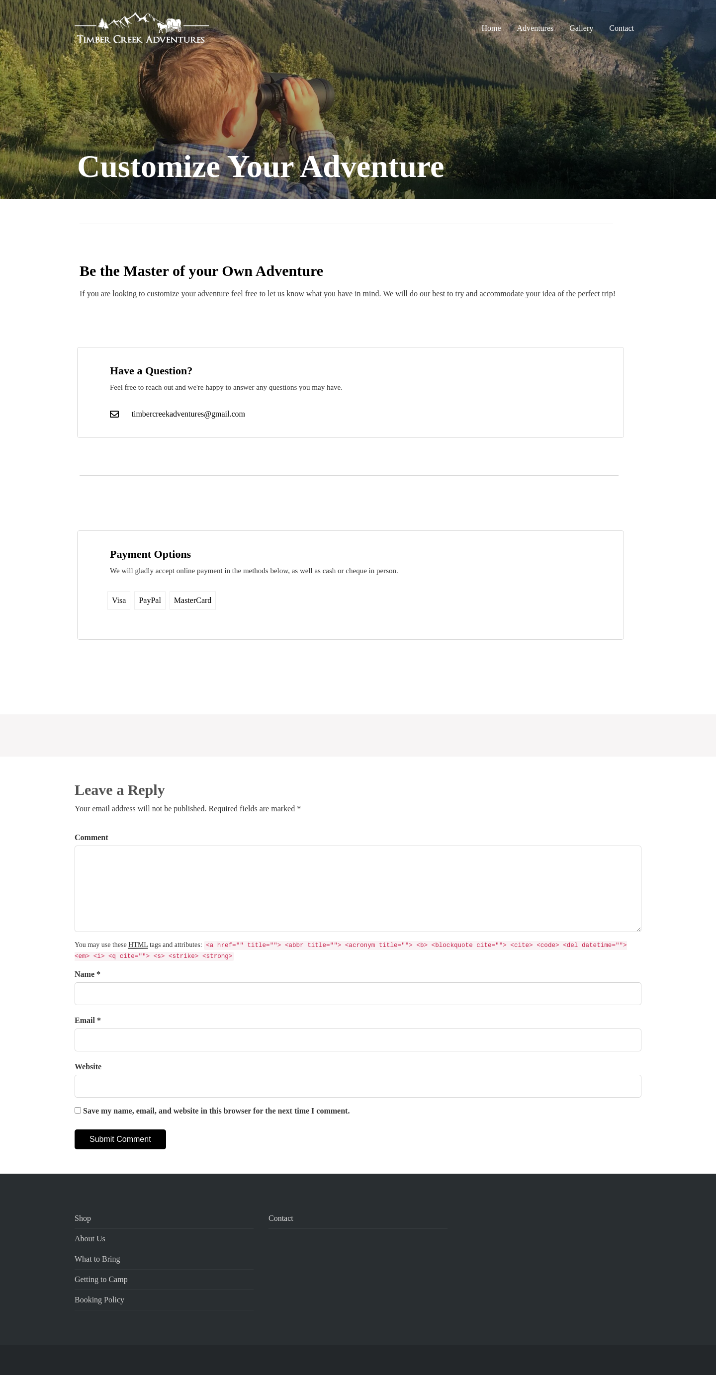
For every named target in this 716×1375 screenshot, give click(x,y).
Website (88, 1066)
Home (491, 28)
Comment (91, 837)
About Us (90, 1238)
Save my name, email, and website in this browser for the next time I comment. (216, 1111)
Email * (88, 1020)
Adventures (535, 28)
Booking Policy (99, 1299)
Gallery (581, 28)
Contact (621, 28)
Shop (83, 1218)
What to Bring (97, 1259)
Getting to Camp (101, 1279)
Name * (87, 974)
